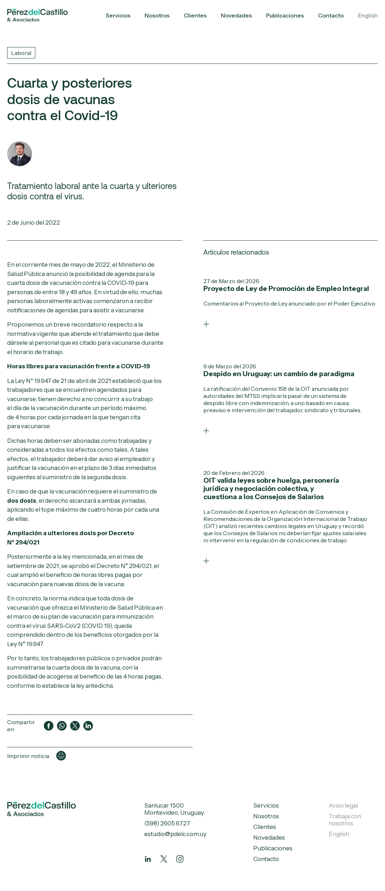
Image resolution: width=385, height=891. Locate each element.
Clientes (195, 15)
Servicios (118, 15)
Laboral (21, 52)
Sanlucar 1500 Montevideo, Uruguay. (174, 809)
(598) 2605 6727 (167, 823)
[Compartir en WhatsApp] (62, 726)
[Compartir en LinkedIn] (88, 726)
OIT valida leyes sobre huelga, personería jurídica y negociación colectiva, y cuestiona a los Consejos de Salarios (271, 488)
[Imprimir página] (61, 756)
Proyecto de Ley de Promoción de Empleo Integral (286, 289)
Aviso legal (343, 805)
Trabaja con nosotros (345, 820)
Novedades (236, 15)
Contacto (331, 15)
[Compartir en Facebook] (48, 726)
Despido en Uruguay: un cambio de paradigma (278, 374)
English (368, 15)
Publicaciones (285, 15)
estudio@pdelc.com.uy (175, 834)
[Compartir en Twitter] (75, 726)
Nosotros (157, 15)
